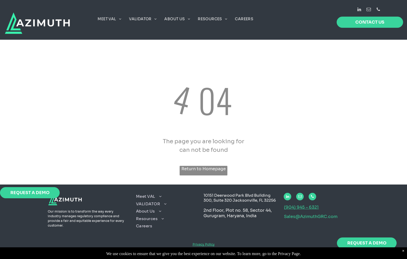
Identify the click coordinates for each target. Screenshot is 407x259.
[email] (368, 10)
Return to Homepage (203, 169)
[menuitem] (109, 19)
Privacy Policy (204, 244)
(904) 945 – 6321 (301, 207)
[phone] (378, 10)
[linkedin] (359, 10)
